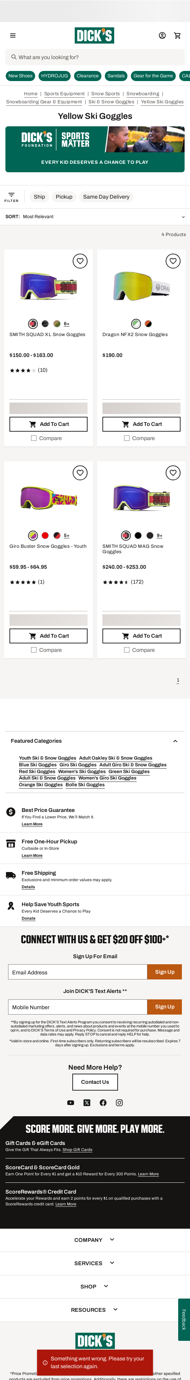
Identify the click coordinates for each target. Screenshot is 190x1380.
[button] (39, 196)
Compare (46, 438)
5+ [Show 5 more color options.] (67, 535)
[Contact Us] (95, 1082)
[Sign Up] (164, 971)
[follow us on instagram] (119, 1103)
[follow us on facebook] (103, 1103)
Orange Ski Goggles (41, 784)
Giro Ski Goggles (78, 764)
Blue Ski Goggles (38, 764)
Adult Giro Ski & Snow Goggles (133, 764)
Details (28, 887)
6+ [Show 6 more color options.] (67, 323)
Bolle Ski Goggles (85, 784)
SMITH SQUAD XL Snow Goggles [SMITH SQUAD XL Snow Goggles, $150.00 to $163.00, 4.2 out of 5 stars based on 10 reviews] (47, 334)
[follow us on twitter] (87, 1103)
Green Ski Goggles (129, 771)
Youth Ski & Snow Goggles (47, 758)
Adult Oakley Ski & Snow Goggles (115, 758)
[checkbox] (48, 438)
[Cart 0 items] (177, 35)
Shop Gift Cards (77, 1149)
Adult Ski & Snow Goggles (47, 778)
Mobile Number (30, 1007)
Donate (28, 918)
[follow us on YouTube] (71, 1103)
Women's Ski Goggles (82, 771)
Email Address (29, 972)
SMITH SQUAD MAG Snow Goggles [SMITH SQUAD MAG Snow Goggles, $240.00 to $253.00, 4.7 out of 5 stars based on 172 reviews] (132, 549)
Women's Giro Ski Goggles (107, 778)
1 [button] (178, 680)
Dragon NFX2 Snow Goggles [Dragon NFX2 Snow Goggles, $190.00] (135, 334)
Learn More (32, 824)
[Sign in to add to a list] (80, 261)
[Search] (101, 57)
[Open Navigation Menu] (12, 35)
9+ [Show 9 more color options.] (160, 535)
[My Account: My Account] (162, 35)
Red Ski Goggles (37, 771)
